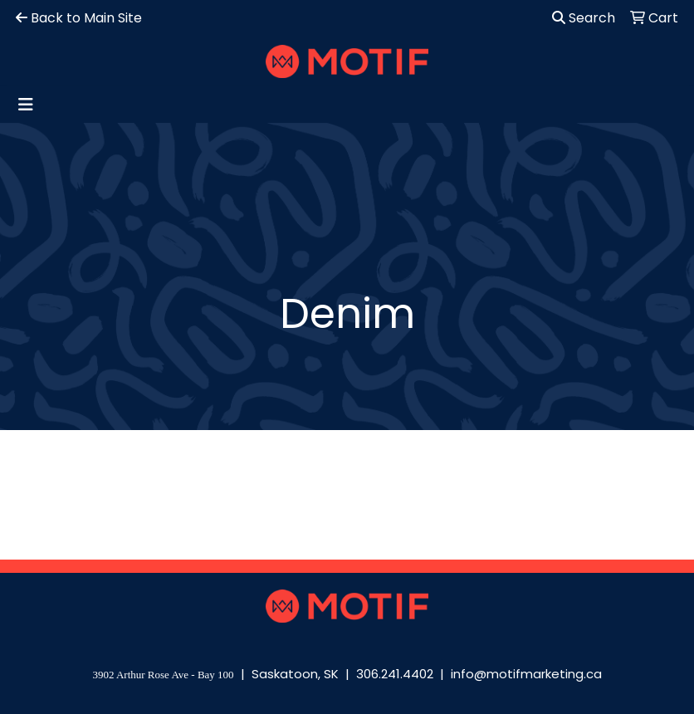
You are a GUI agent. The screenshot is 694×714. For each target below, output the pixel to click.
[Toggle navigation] (25, 104)
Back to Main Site (79, 17)
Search (583, 17)
